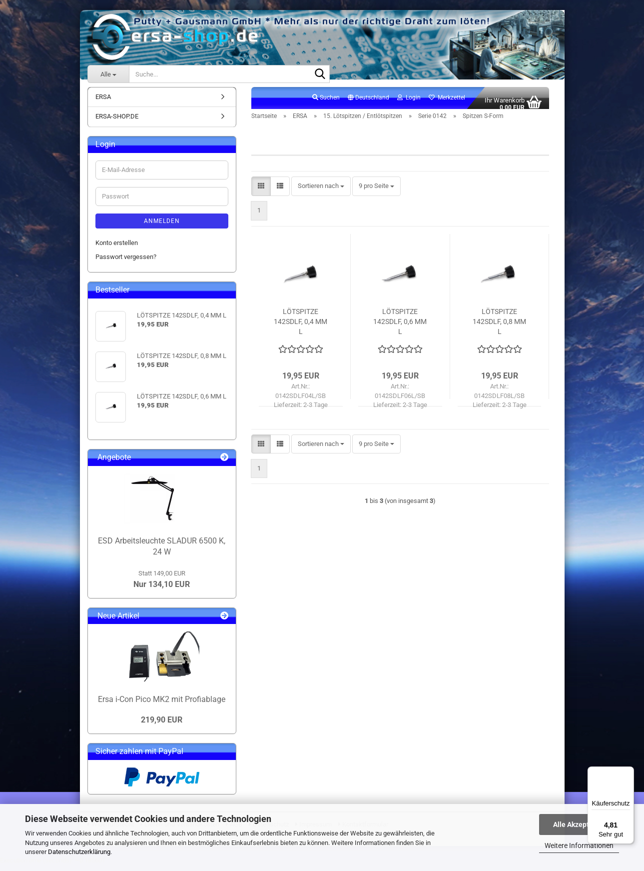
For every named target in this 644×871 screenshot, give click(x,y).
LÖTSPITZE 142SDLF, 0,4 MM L (300, 327)
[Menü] (628, 772)
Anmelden (162, 226)
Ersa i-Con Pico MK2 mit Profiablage (161, 705)
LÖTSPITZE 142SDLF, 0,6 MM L (400, 327)
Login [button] (409, 103)
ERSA (103, 102)
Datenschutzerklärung (79, 852)
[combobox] (321, 192)
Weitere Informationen (579, 846)
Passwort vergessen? (125, 262)
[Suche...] (108, 74)
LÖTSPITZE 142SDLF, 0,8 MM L (499, 327)
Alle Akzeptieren (579, 824)
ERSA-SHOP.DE (116, 122)
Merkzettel (447, 103)
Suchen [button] (326, 103)
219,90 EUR (161, 725)
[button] (368, 103)
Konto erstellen (116, 248)
